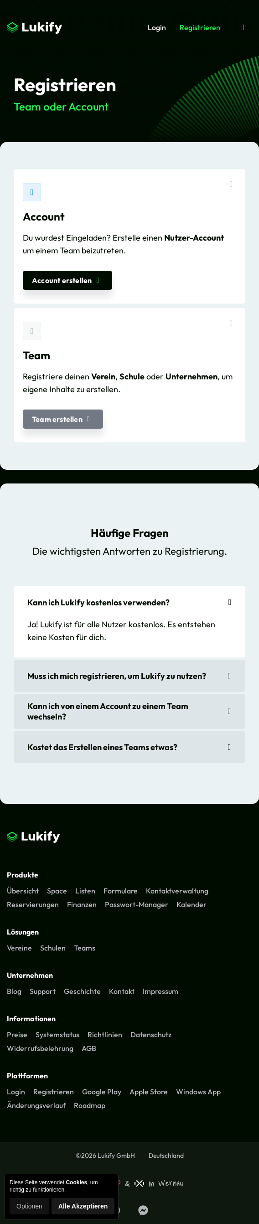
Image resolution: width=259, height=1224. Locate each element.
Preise (17, 1034)
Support (43, 991)
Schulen (53, 947)
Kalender (191, 904)
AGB (89, 1048)
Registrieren (200, 27)
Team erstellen (63, 419)
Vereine (19, 947)
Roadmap (89, 1105)
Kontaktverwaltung (177, 890)
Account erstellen (67, 280)
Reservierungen (33, 904)
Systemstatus (57, 1034)
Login (157, 27)
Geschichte (82, 991)
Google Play (101, 1091)
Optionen (29, 1206)
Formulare (121, 890)
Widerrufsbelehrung (40, 1048)
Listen (85, 890)
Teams (84, 947)
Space (57, 890)
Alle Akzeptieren (83, 1206)
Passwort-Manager (136, 904)
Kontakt (122, 991)
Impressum (160, 991)
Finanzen (82, 904)
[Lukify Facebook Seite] (143, 1210)
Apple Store (149, 1091)
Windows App (198, 1091)
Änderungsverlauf (36, 1105)
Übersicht (23, 890)
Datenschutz (150, 1034)
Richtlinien (105, 1034)
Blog (14, 991)
